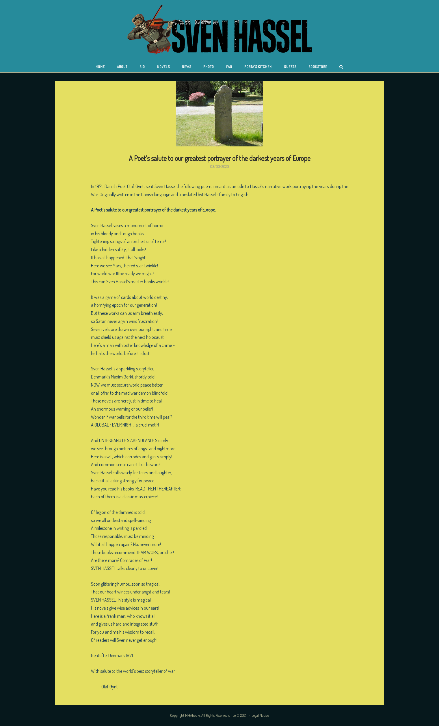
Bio (142, 67)
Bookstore (317, 67)
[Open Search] (341, 67)
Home (100, 67)
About (122, 67)
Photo (208, 67)
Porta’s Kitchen (258, 67)
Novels (163, 67)
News (186, 67)
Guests (290, 67)
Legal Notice (260, 715)
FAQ (229, 67)
